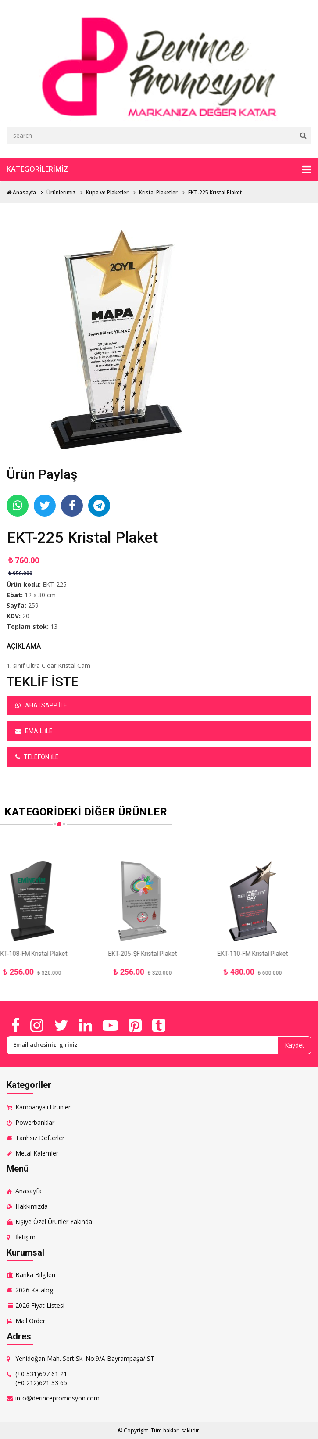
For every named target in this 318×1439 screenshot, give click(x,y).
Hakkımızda (31, 1206)
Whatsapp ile (41, 705)
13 (53, 626)
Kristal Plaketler (158, 192)
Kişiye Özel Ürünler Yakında (53, 1221)
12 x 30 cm (40, 595)
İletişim (25, 1237)
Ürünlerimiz (60, 192)
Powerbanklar (34, 1122)
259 (33, 605)
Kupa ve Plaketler (107, 192)
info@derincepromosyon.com (57, 1398)
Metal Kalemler (36, 1153)
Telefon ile (37, 757)
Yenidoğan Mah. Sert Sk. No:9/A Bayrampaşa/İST (84, 1358)
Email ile (34, 731)
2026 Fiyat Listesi (39, 1305)
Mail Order (30, 1321)
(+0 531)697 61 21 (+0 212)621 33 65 (41, 1378)
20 (25, 616)
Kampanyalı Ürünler (43, 1107)
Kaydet (294, 1045)
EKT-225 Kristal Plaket (215, 192)
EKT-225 (55, 584)
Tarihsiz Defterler (39, 1138)
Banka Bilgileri (35, 1274)
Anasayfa (21, 192)
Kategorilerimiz (159, 169)
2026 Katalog (34, 1290)
